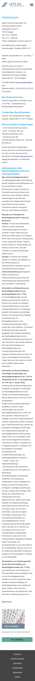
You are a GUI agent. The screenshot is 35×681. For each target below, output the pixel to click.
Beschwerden (17, 672)
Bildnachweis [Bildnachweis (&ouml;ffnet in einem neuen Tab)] (7, 602)
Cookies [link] (17, 677)
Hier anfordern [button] (17, 640)
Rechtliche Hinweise (17, 658)
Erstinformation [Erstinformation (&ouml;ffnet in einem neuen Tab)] (18, 668)
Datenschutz (17, 663)
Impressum (17, 654)
